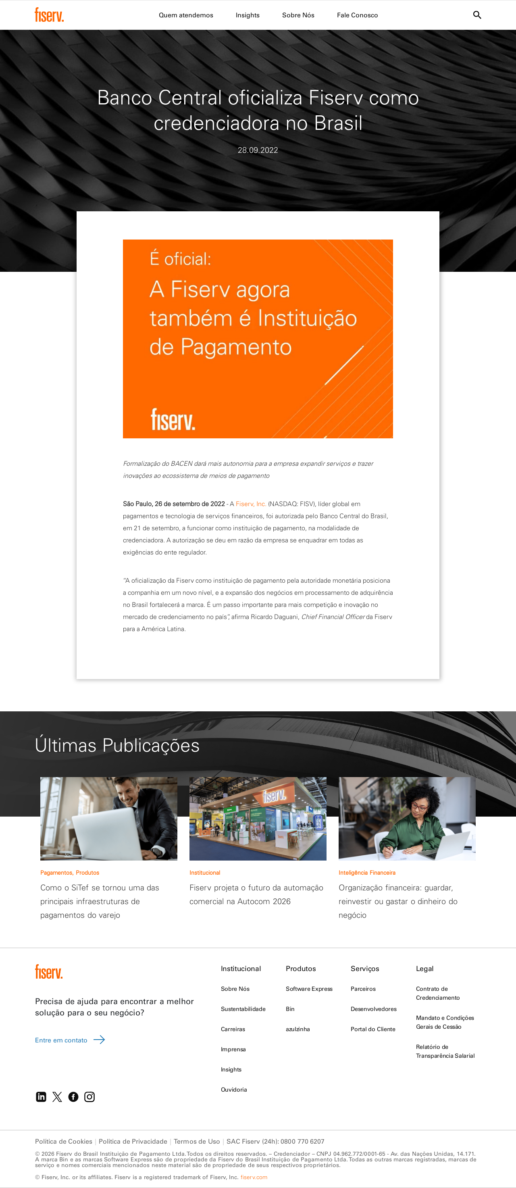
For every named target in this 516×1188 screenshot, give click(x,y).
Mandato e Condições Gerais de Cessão (445, 1022)
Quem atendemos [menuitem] (186, 15)
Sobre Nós (235, 988)
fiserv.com (254, 1177)
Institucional (241, 968)
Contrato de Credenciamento (438, 993)
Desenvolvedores (373, 1009)
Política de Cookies (63, 1141)
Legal (425, 968)
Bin (290, 1009)
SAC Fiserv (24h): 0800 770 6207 (276, 1141)
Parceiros (363, 988)
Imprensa (233, 1049)
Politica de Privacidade (133, 1141)
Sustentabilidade (243, 1009)
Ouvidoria (234, 1089)
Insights (231, 1069)
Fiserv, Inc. (251, 504)
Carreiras (233, 1029)
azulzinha (298, 1029)
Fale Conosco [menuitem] (357, 15)
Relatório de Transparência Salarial (445, 1051)
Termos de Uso (197, 1141)
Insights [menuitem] (248, 15)
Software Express (309, 988)
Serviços (365, 968)
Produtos (301, 968)
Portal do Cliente (373, 1029)
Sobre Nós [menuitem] (298, 15)
